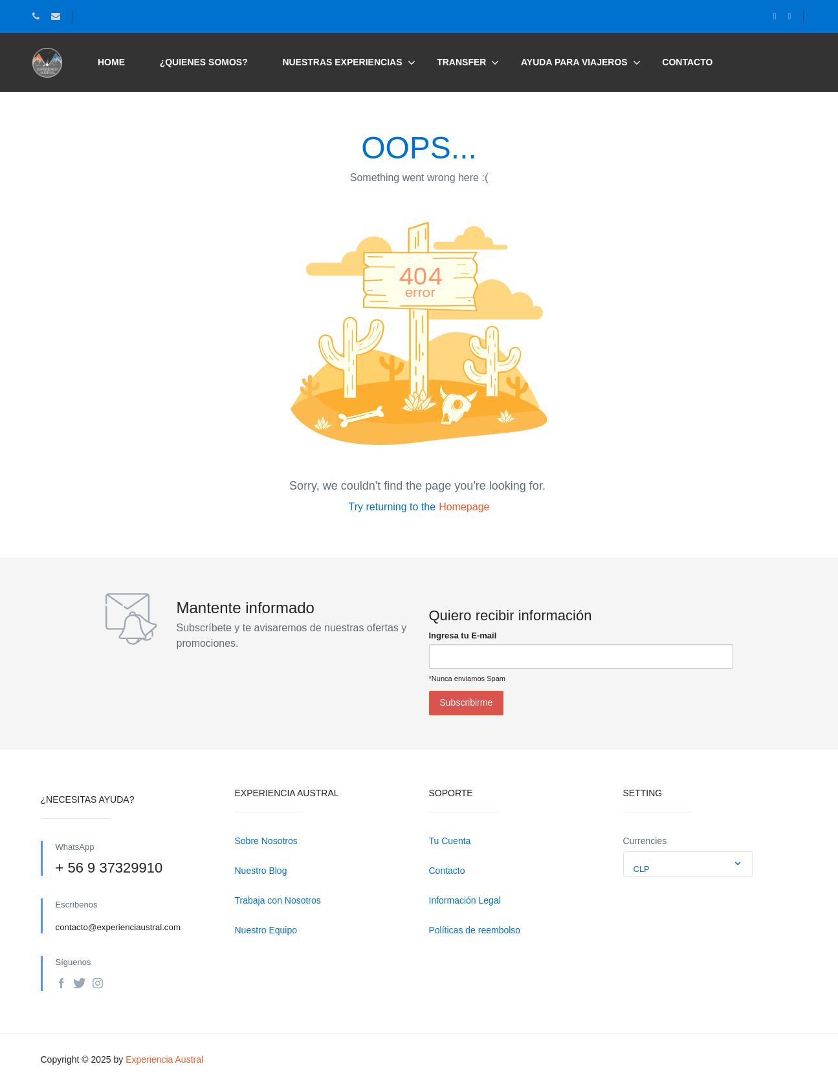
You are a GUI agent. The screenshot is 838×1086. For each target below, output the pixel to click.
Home (111, 62)
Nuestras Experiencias (348, 63)
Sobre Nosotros (266, 841)
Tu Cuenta (450, 841)
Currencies (645, 841)
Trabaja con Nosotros (278, 900)
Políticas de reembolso (475, 930)
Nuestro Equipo (266, 930)
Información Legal (465, 900)
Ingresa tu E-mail (463, 635)
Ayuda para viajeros (574, 62)
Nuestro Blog (261, 870)
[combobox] (688, 864)
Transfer (461, 62)
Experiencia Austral (164, 1059)
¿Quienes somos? (204, 62)
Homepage (464, 506)
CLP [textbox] (642, 869)
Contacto (687, 62)
